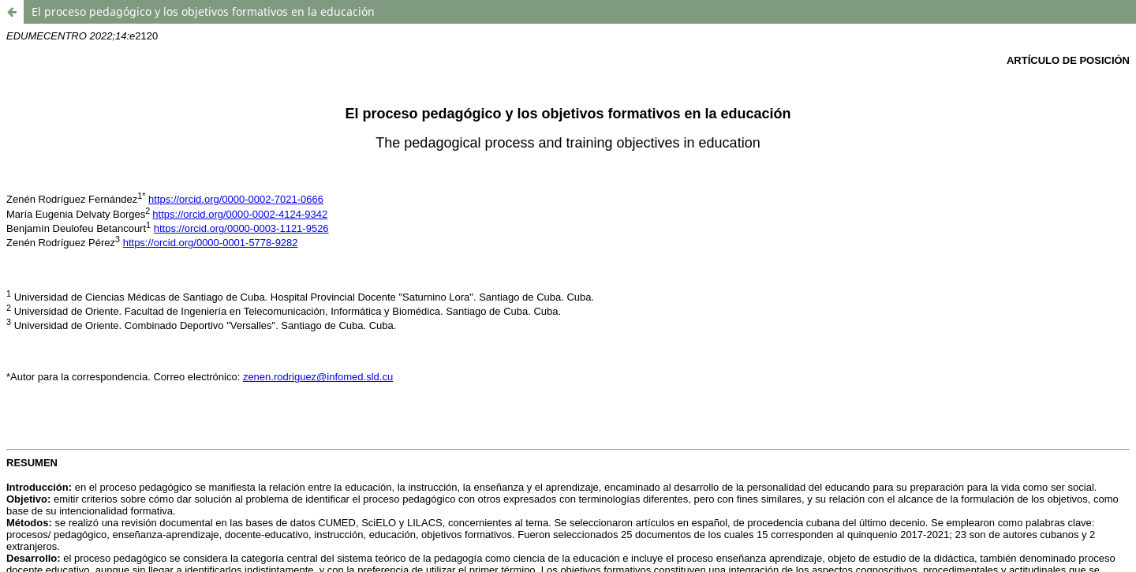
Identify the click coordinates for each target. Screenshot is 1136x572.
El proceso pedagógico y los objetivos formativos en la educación (203, 11)
